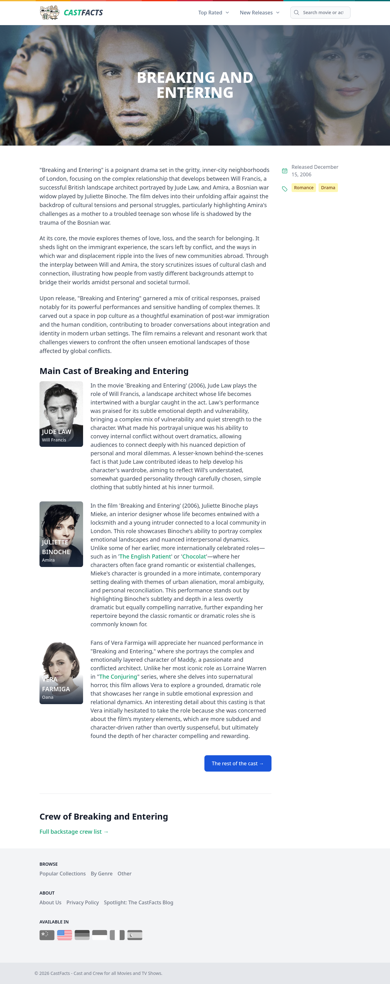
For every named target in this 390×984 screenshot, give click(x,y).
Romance (304, 187)
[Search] (320, 13)
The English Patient (145, 556)
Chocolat (194, 556)
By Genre (102, 873)
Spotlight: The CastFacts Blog (138, 902)
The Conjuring (118, 676)
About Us (50, 902)
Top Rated (214, 12)
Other (125, 873)
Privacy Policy (82, 902)
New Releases (260, 12)
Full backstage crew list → (74, 831)
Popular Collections (63, 873)
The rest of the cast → (238, 763)
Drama (328, 187)
